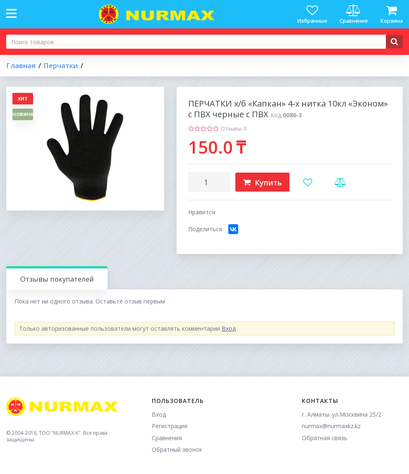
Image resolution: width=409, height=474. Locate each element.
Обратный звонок (177, 449)
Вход (229, 328)
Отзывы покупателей (57, 279)
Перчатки (60, 65)
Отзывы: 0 (233, 128)
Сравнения (167, 438)
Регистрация (169, 426)
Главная (21, 65)
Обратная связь (324, 438)
